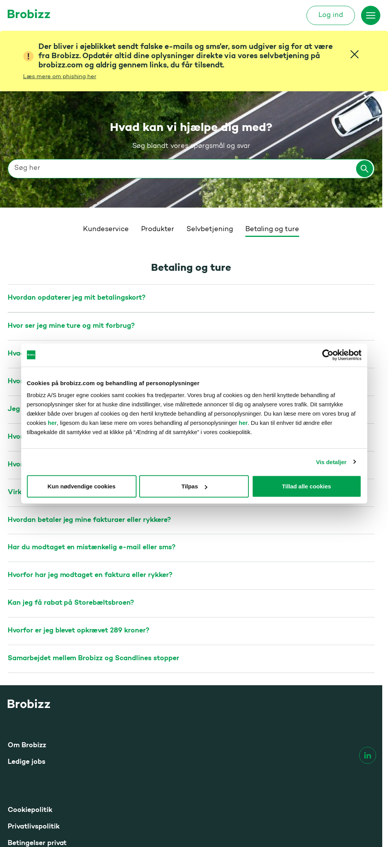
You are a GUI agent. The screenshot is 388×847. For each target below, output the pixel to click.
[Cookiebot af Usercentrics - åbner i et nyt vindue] (327, 355)
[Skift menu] (370, 15)
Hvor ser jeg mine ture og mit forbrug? (71, 234)
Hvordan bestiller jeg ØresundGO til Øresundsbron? (93, 290)
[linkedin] (367, 664)
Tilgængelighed (33, 768)
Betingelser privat (37, 752)
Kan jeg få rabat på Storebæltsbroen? (71, 511)
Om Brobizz (27, 654)
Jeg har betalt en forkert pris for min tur (75, 318)
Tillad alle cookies (306, 486)
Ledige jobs (26, 670)
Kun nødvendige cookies (82, 486)
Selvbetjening (210, 138)
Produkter (157, 138)
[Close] (354, 54)
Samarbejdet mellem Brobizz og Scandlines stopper (93, 567)
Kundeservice (106, 138)
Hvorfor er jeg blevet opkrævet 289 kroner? (78, 539)
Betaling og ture (272, 138)
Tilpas (194, 486)
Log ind (330, 15)
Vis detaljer (331, 461)
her (52, 422)
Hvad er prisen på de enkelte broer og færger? (84, 262)
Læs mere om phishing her (59, 77)
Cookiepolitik (30, 719)
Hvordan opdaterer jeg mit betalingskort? (76, 206)
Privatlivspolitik (34, 735)
